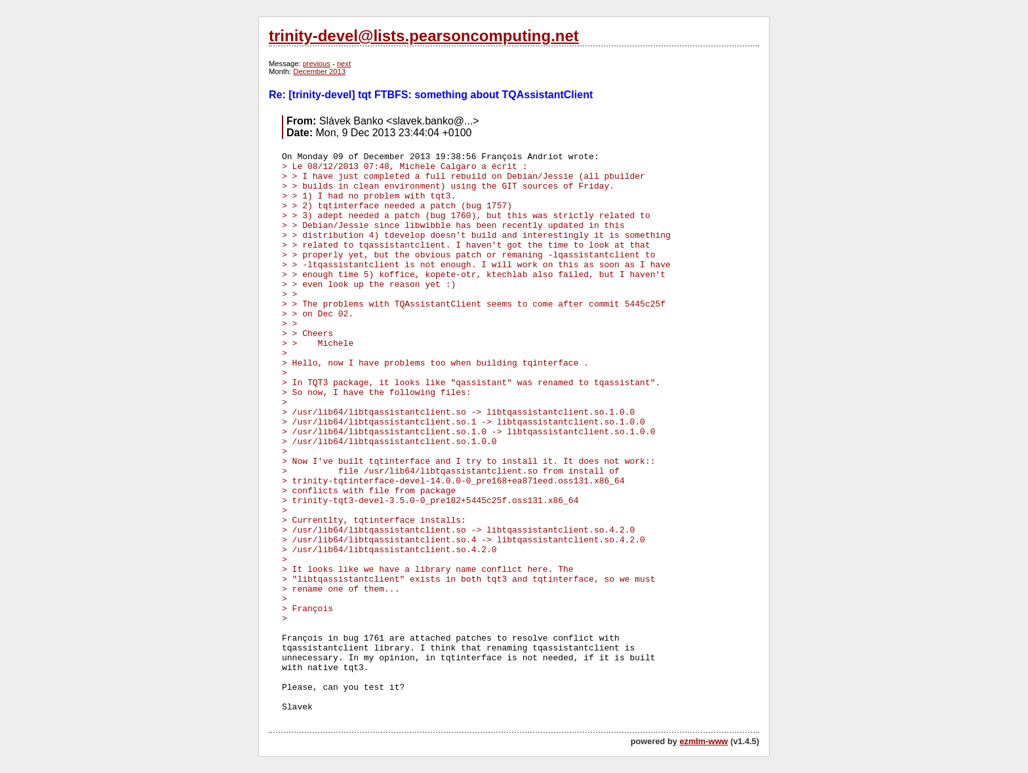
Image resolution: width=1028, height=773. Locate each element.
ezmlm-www (703, 741)
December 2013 (319, 71)
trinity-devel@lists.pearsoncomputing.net (424, 36)
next (344, 63)
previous (316, 63)
